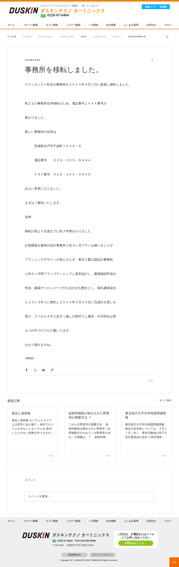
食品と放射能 (21, 413)
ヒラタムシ (27, 37)
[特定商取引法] (74, 555)
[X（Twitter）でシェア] (35, 370)
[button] (167, 36)
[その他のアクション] (152, 60)
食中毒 (83, 37)
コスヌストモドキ (67, 37)
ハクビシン (116, 37)
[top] (174, 562)
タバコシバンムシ (46, 37)
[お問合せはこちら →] (135, 543)
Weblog (30, 358)
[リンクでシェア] (52, 370)
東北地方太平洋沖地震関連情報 (145, 415)
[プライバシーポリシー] (102, 555)
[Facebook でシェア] (26, 370)
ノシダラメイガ (99, 37)
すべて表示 (165, 400)
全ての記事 (11, 37)
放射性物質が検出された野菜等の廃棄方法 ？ (89, 415)
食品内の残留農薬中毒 (136, 37)
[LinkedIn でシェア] (43, 370)
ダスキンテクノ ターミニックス (72, 10)
